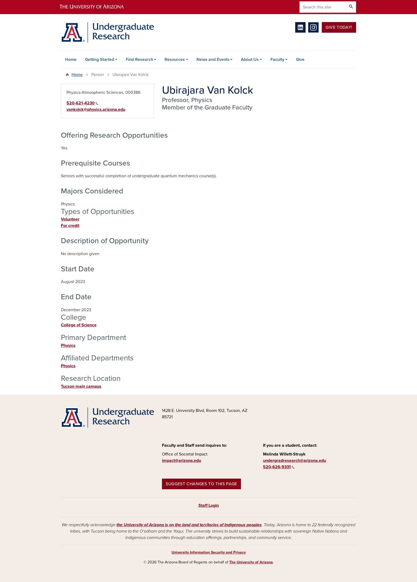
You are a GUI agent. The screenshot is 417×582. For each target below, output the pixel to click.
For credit (70, 225)
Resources (175, 59)
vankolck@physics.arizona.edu (95, 109)
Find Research (139, 59)
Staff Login (208, 505)
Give (300, 59)
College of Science (79, 325)
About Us (250, 59)
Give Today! (339, 27)
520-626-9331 (279, 467)
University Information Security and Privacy (209, 552)
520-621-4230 (82, 103)
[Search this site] (322, 7)
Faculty (277, 59)
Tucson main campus (81, 386)
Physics (68, 345)
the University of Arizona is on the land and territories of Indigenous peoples (189, 525)
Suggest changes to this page (201, 484)
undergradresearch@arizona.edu (294, 460)
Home (71, 59)
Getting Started (99, 59)
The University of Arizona (251, 562)
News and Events (213, 59)
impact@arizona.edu (181, 460)
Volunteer (70, 219)
